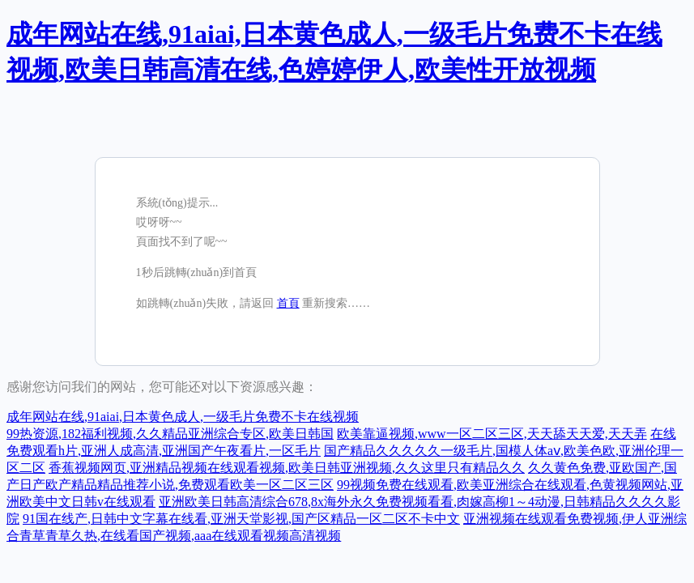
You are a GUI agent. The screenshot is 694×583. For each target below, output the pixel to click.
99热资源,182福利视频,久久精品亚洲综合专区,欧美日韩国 (170, 433)
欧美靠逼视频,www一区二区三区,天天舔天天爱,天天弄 (492, 433)
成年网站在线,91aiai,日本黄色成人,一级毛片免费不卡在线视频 (182, 416)
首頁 (288, 303)
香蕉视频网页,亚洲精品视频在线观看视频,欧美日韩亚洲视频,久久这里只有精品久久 (287, 467)
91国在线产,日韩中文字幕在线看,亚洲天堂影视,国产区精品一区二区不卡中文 (241, 519)
